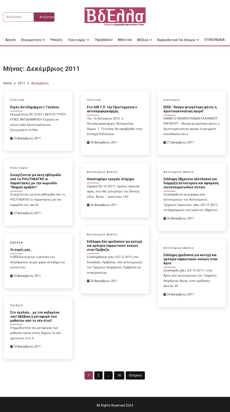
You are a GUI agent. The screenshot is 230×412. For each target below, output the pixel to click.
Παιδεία (16, 305)
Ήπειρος (56, 40)
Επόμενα (135, 375)
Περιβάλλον (104, 40)
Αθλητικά (125, 40)
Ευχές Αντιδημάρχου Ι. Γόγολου (34, 107)
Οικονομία (171, 99)
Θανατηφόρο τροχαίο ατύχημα (110, 179)
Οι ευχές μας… (21, 250)
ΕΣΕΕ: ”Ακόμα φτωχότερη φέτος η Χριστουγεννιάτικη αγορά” (190, 109)
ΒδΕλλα (142, 40)
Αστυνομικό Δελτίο (102, 171)
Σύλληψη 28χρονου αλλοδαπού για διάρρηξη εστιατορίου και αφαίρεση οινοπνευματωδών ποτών (191, 183)
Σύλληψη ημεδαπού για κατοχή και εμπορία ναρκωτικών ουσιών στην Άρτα (190, 259)
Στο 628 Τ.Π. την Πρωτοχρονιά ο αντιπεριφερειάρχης (112, 109)
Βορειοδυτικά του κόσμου (176, 40)
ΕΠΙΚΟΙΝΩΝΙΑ (214, 40)
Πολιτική (17, 99)
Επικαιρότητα (31, 40)
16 (119, 375)
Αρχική (10, 40)
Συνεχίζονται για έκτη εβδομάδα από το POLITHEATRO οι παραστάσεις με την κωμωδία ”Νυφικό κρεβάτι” (35, 181)
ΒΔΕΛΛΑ (16, 242)
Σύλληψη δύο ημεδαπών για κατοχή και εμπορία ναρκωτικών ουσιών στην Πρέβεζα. (114, 246)
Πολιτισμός (77, 40)
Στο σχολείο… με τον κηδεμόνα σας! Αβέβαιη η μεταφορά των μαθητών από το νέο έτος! (34, 316)
